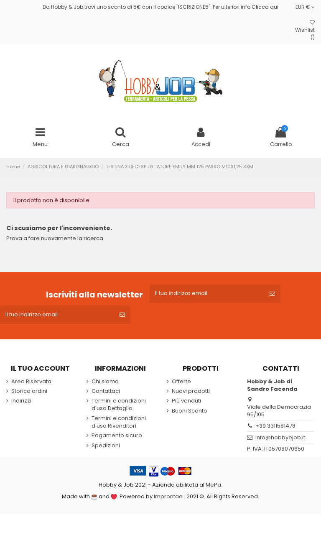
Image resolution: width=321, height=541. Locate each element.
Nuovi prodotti (191, 393)
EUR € (305, 6)
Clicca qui (265, 6)
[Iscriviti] (273, 294)
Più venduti (186, 403)
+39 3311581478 (275, 428)
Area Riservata (31, 383)
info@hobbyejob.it (280, 440)
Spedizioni (106, 447)
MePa (213, 486)
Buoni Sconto (189, 412)
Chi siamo (105, 383)
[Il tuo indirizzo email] (207, 294)
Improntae (168, 499)
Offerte (181, 383)
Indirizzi (21, 403)
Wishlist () (305, 30)
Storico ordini (29, 393)
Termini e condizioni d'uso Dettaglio (119, 406)
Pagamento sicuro (117, 437)
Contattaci (106, 393)
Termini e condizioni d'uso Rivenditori (119, 424)
